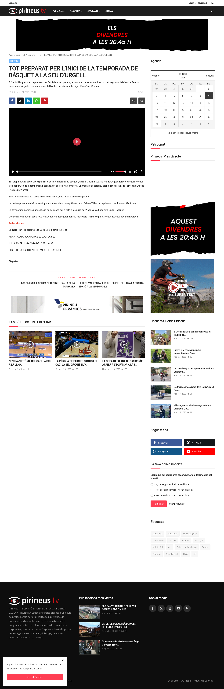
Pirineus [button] (110, 11)
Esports (31, 54)
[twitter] (161, 608)
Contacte (13, 2)
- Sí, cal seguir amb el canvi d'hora (171, 484)
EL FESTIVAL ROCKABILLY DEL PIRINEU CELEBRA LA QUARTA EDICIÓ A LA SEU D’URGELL (111, 285)
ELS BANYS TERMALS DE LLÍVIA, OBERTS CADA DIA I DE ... (119, 608)
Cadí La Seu (158, 540)
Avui (11, 54)
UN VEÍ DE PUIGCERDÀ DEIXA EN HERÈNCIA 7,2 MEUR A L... (119, 626)
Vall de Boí (158, 547)
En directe (171, 680)
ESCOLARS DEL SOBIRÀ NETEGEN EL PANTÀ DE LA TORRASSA (48, 285)
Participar (158, 503)
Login (191, 2)
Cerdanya (157, 533)
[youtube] (178, 608)
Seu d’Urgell (172, 554)
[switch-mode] (212, 3)
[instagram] (169, 608)
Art (195, 554)
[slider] (58, 171)
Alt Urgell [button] (59, 11)
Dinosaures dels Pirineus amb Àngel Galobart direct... (120, 643)
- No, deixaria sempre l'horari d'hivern (173, 489)
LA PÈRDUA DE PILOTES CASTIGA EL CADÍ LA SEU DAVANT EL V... (76, 363)
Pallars (173, 540)
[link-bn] (112, 35)
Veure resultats (176, 503)
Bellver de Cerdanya (187, 547)
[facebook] (152, 608)
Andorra (157, 554)
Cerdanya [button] (76, 11)
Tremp (205, 547)
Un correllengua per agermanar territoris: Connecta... (194, 370)
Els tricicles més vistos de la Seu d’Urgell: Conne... (194, 389)
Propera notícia (89, 277)
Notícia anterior (64, 277)
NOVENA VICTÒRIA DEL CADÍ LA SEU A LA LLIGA (30, 363)
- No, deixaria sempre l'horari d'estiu (172, 495)
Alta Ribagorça (190, 533)
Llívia (185, 554)
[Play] (12, 171)
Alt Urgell (20, 54)
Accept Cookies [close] (35, 677)
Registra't (202, 2)
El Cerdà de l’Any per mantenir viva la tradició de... (192, 333)
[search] (212, 11)
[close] (62, 660)
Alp (169, 547)
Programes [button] (94, 11)
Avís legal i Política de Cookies (196, 680)
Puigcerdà (172, 533)
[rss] (187, 608)
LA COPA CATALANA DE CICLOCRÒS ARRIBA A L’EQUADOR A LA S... (122, 363)
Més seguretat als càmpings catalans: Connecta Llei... (193, 407)
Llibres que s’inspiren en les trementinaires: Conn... (187, 352)
